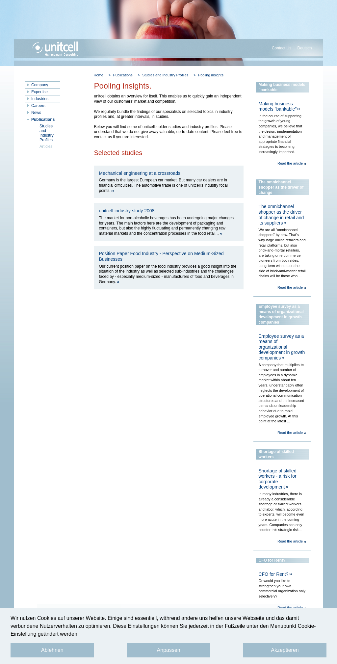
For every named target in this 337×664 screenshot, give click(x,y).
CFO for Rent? (274, 574)
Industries (39, 98)
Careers (38, 105)
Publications (122, 75)
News (36, 112)
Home (98, 75)
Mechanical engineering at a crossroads (139, 173)
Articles (45, 146)
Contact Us (281, 48)
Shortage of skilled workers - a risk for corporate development (278, 479)
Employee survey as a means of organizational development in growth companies (282, 346)
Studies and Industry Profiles (165, 75)
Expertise (39, 92)
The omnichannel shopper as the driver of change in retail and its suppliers (281, 215)
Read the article (290, 163)
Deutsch (304, 48)
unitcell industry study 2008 (127, 210)
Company (39, 85)
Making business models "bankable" (278, 106)
